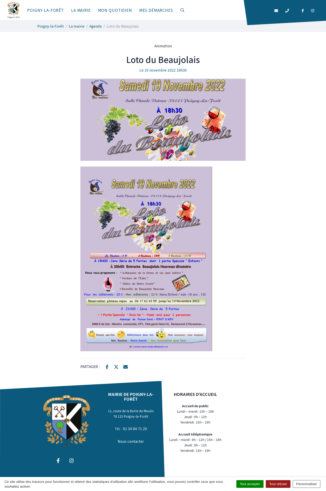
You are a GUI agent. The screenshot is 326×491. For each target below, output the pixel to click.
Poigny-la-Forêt (45, 10)
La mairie (81, 10)
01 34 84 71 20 (135, 428)
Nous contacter (131, 441)
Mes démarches (156, 10)
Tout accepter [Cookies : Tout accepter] (250, 484)
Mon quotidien (115, 10)
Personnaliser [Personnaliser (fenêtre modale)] (306, 484)
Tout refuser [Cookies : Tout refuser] (278, 484)
